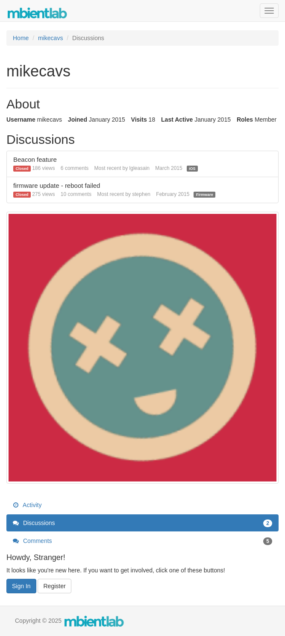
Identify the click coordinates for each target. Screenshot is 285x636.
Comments (142, 541)
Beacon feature (35, 159)
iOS (192, 168)
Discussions (142, 523)
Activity (27, 505)
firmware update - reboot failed (56, 185)
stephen (141, 194)
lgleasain (139, 168)
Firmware (204, 195)
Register (54, 586)
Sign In (21, 586)
